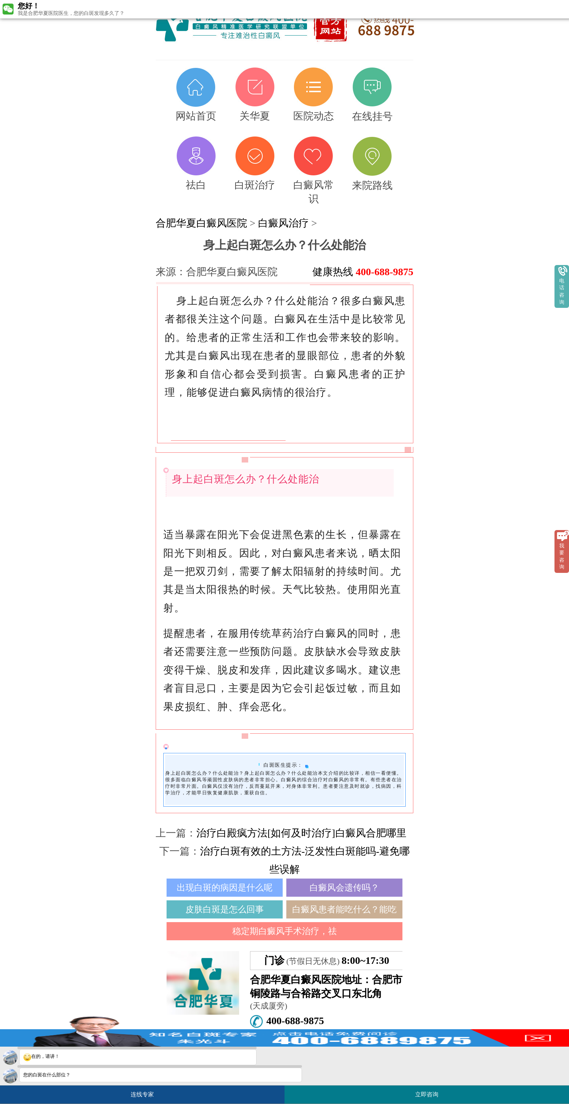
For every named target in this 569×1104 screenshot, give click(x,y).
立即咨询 (430, 1091)
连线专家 (142, 1094)
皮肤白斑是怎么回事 (224, 909)
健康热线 (362, 271)
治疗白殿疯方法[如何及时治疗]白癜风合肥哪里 (301, 833)
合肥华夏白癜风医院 (201, 223)
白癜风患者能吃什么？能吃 (344, 909)
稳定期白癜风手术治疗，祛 (284, 931)
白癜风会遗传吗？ (344, 887)
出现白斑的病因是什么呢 (225, 887)
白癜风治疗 (283, 223)
